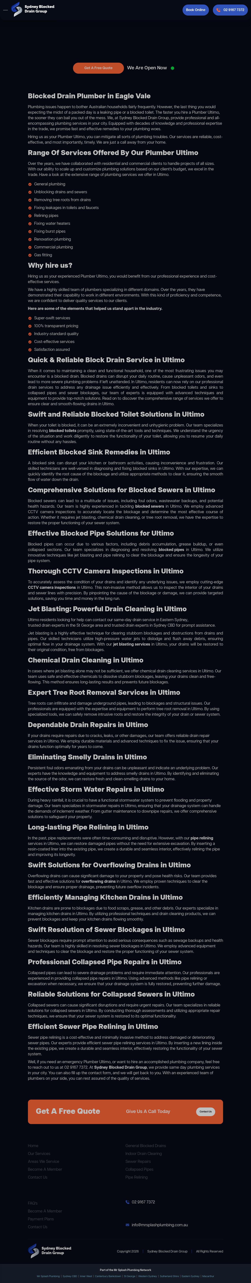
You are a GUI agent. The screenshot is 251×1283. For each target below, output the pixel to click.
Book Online (195, 10)
